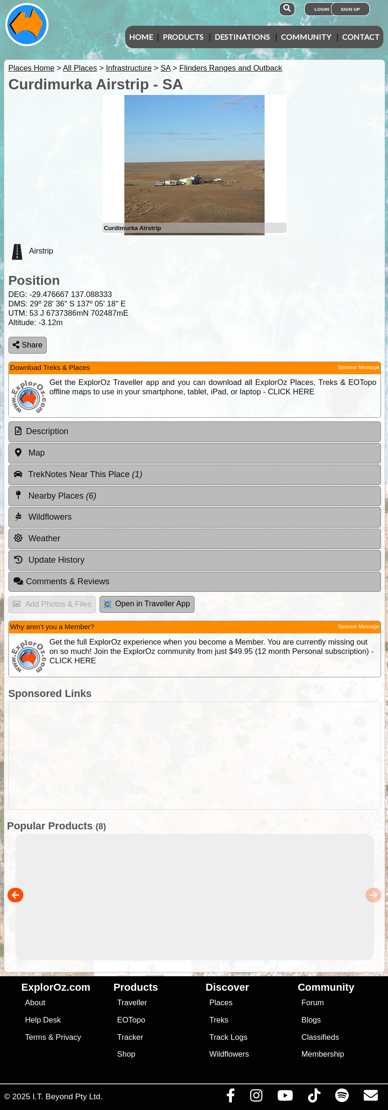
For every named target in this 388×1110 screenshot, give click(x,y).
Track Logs (228, 1037)
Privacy (68, 1037)
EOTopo (131, 1020)
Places (221, 1002)
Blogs (311, 1020)
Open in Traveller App (147, 603)
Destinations (242, 36)
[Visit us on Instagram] (256, 1098)
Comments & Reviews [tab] (61, 581)
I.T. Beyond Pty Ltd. (67, 1096)
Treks (219, 1020)
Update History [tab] (49, 560)
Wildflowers (229, 1054)
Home (141, 36)
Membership (323, 1054)
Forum (313, 1002)
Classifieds (320, 1037)
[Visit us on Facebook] (230, 1098)
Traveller (132, 1002)
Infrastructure (128, 68)
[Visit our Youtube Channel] (284, 1098)
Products (183, 36)
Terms (35, 1037)
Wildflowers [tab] (42, 517)
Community (306, 36)
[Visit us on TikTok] (313, 1098)
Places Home (31, 68)
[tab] (194, 431)
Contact (361, 36)
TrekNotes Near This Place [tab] (78, 474)
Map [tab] (29, 452)
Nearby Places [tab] (54, 495)
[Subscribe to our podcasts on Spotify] (341, 1098)
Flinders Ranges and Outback (231, 68)
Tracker (130, 1037)
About (35, 1002)
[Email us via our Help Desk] (370, 1098)
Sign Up (350, 9)
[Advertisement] (199, 755)
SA (165, 68)
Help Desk (43, 1020)
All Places (80, 68)
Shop (126, 1054)
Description (47, 431)
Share (28, 345)
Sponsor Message (359, 367)
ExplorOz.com (56, 987)
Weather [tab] (36, 538)
